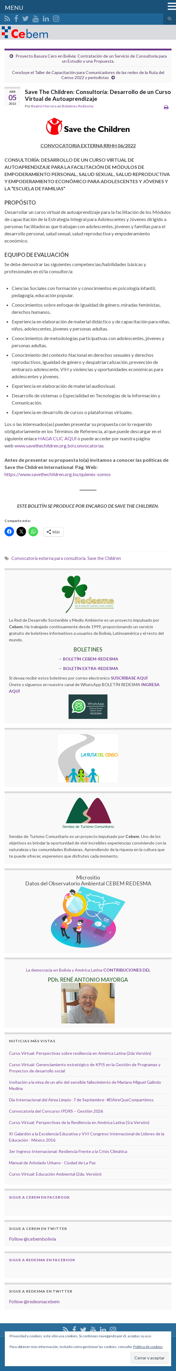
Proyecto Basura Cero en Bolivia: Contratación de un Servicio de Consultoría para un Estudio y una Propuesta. (91, 58)
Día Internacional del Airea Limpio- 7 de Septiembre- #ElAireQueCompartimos (81, 1099)
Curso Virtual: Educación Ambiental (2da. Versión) (55, 1174)
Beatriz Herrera (44, 106)
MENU (14, 7)
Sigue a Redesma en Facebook (42, 1260)
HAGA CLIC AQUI (57, 438)
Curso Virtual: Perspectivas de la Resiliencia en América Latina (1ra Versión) (79, 1122)
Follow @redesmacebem (34, 1301)
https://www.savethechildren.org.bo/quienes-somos (57, 474)
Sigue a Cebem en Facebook (39, 1197)
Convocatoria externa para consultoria (48, 558)
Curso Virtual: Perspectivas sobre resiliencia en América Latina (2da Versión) (80, 1053)
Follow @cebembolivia (32, 1239)
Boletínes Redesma (77, 106)
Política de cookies (148, 1346)
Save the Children (104, 558)
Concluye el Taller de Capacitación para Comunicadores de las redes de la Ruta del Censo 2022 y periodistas (88, 75)
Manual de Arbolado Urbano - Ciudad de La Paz (52, 1162)
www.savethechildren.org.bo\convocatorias (59, 445)
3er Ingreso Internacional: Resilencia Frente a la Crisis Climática (68, 1151)
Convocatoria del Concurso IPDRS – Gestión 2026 (56, 1111)
